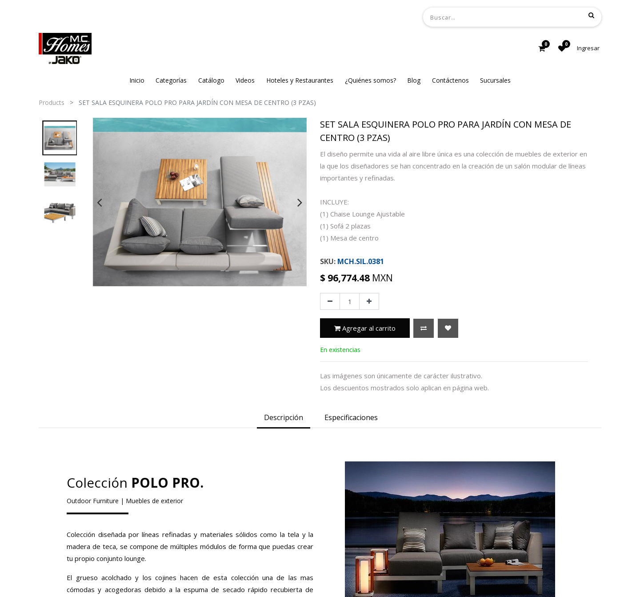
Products (51, 102)
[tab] (283, 418)
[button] (423, 328)
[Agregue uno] (369, 301)
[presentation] (99, 202)
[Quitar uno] (330, 301)
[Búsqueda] (591, 15)
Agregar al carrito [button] (365, 328)
